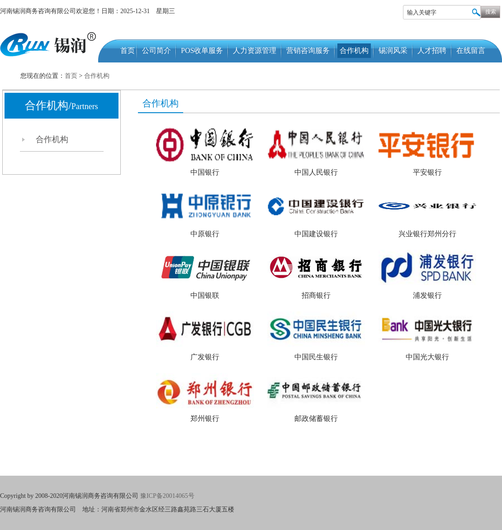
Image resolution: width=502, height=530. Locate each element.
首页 (127, 50)
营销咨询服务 (308, 50)
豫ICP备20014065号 (168, 495)
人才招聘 (431, 50)
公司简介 (156, 50)
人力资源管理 (254, 50)
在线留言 (470, 50)
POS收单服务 (202, 50)
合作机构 (354, 50)
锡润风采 (393, 50)
